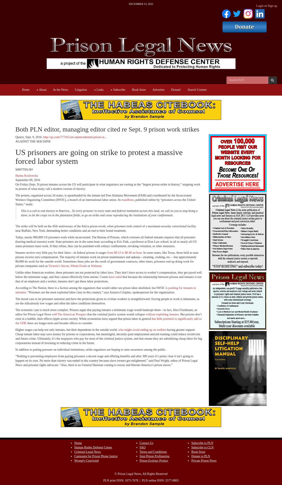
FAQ (143, 447)
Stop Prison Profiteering (154, 456)
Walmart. (96, 266)
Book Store (139, 89)
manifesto (128, 200)
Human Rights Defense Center (93, 447)
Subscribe (118, 89)
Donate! (176, 89)
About (42, 89)
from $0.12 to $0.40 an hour (124, 252)
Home (26, 89)
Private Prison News (203, 460)
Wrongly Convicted (86, 460)
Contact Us (147, 443)
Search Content (197, 89)
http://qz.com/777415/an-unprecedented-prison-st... (75, 137)
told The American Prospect (69, 314)
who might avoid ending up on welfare (142, 329)
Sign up (272, 5)
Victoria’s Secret (58, 266)
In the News (60, 89)
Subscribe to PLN (202, 443)
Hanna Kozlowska (26, 175)
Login (259, 5)
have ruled (115, 277)
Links (99, 89)
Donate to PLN (200, 456)
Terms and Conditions (153, 452)
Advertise (158, 89)
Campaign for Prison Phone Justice (96, 456)
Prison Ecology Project (154, 460)
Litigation (81, 89)
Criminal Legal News (87, 452)
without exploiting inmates (162, 314)
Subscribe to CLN (202, 447)
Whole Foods (78, 266)
